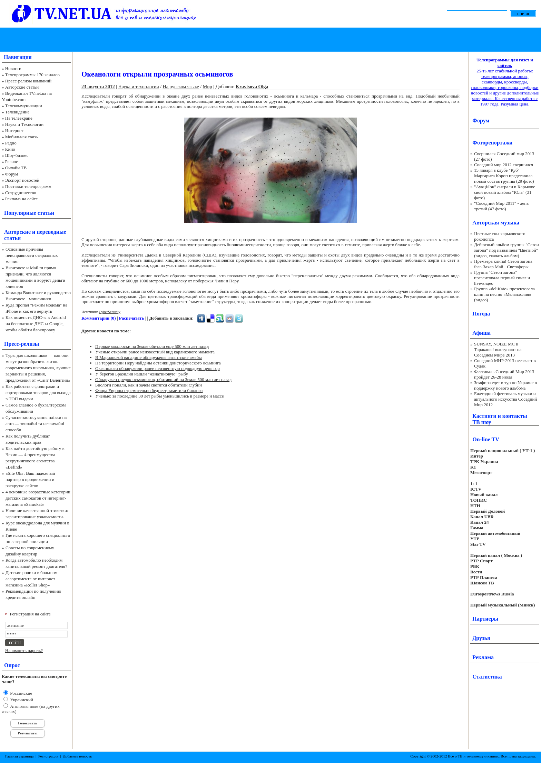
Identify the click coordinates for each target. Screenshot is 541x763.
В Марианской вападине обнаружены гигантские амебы (148, 357)
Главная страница (19, 756)
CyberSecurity (109, 312)
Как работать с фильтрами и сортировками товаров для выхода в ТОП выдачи (38, 392)
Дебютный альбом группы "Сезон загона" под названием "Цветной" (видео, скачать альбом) (506, 250)
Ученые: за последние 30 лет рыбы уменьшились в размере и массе (159, 396)
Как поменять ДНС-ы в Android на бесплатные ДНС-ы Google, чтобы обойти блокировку (36, 323)
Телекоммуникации (23, 105)
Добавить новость (77, 756)
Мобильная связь (21, 136)
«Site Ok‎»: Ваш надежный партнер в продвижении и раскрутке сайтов (30, 479)
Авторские (17, 232)
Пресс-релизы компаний (28, 80)
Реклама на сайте (21, 198)
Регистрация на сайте (30, 613)
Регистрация (48, 756)
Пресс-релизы (21, 344)
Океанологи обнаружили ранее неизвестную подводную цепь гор (157, 368)
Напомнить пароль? (24, 650)
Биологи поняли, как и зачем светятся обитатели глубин (148, 385)
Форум (11, 174)
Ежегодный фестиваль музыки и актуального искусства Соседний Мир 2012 (505, 399)
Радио (11, 142)
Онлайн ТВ (16, 167)
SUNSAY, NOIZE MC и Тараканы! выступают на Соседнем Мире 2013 (497, 349)
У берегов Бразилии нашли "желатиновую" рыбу (141, 374)
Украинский (21, 699)
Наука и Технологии (24, 124)
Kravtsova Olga (252, 86)
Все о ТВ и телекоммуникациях (473, 756)
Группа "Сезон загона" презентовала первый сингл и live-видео (502, 278)
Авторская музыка (495, 222)
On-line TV (485, 439)
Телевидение (17, 111)
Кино (10, 149)
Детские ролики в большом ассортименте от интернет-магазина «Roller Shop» (32, 579)
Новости (13, 68)
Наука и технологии (138, 86)
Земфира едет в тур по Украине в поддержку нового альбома (505, 385)
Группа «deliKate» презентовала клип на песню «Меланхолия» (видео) (504, 294)
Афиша (481, 333)
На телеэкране (18, 118)
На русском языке (181, 86)
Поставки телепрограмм (28, 186)
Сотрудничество (20, 192)
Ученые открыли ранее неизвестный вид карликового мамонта (155, 351)
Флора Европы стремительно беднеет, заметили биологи (149, 390)
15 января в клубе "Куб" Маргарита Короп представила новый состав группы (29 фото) (504, 176)
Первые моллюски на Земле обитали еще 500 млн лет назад (152, 346)
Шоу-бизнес (16, 155)
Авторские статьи (22, 87)
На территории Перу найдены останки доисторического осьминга (158, 362)
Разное (11, 161)
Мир (207, 86)
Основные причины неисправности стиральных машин (32, 255)
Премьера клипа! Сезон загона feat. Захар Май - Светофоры (503, 264)
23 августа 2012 (98, 86)
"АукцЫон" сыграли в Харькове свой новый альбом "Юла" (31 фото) (504, 192)
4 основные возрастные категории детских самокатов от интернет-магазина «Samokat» (38, 498)
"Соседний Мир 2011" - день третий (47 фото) (501, 206)
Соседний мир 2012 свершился (503, 164)
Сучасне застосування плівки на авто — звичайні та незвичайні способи (36, 423)
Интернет (14, 130)
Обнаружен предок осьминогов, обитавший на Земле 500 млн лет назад (163, 379)
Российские (20, 693)
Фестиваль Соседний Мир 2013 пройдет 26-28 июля (504, 374)
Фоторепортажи (492, 142)
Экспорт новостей (22, 180)
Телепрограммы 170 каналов (32, 74)
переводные (51, 232)
